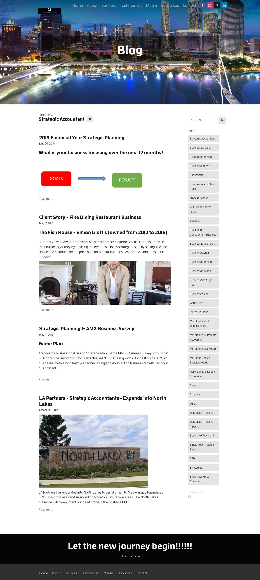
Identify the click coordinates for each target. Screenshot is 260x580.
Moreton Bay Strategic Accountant (203, 337)
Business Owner (199, 252)
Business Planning (201, 261)
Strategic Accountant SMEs (202, 186)
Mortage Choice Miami (203, 348)
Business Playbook (201, 270)
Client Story (197, 174)
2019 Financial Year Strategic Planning (81, 137)
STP (192, 458)
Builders (195, 220)
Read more (46, 198)
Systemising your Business (200, 479)
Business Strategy (200, 147)
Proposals (196, 394)
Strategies (196, 467)
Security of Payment (202, 435)
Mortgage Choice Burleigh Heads (200, 360)
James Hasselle (199, 311)
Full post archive (196, 492)
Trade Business (199, 197)
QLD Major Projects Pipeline (201, 424)
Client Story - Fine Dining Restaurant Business (90, 217)
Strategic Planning (201, 156)
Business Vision (199, 293)
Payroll (194, 385)
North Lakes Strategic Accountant (203, 374)
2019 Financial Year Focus (201, 209)
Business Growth (200, 165)
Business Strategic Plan (201, 282)
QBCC (193, 403)
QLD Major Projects (201, 412)
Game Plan (196, 302)
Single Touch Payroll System (202, 447)
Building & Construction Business (203, 232)
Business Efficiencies (202, 243)
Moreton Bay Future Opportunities (201, 323)
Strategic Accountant (202, 138)
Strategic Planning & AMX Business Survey (86, 328)
